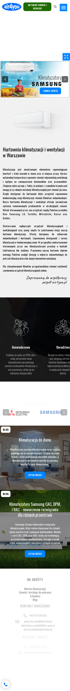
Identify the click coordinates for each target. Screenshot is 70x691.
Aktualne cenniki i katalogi (37, 6)
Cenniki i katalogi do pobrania (35, 592)
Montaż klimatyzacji (35, 589)
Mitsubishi (45, 214)
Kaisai (57, 214)
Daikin (6, 218)
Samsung (14, 214)
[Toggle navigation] (63, 7)
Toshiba (32, 214)
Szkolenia (35, 596)
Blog (35, 599)
